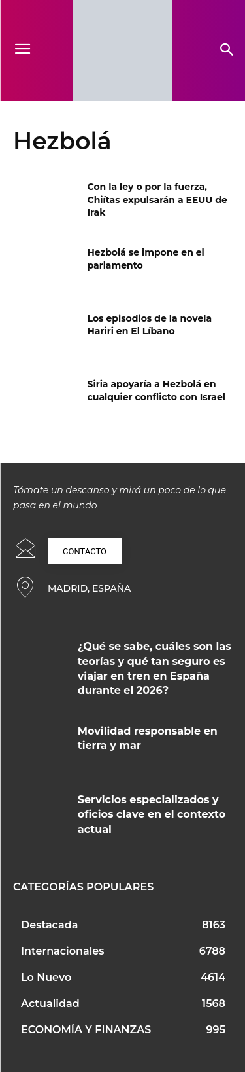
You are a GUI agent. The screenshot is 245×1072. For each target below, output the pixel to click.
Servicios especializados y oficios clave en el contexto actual (151, 814)
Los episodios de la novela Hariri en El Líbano (150, 325)
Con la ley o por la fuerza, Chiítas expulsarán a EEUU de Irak (157, 199)
